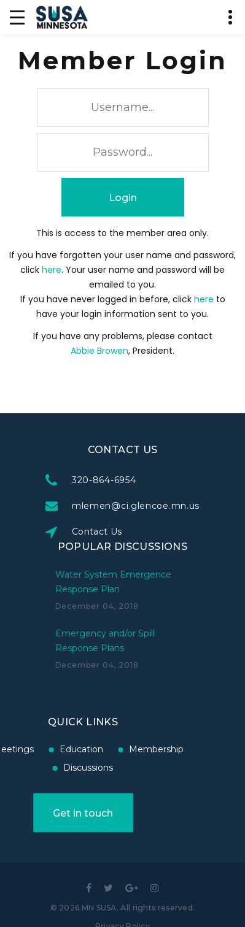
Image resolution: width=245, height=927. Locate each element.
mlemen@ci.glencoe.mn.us (136, 505)
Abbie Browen (99, 351)
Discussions (65, 767)
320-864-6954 (104, 480)
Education (58, 749)
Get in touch (59, 813)
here (51, 270)
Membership (133, 749)
